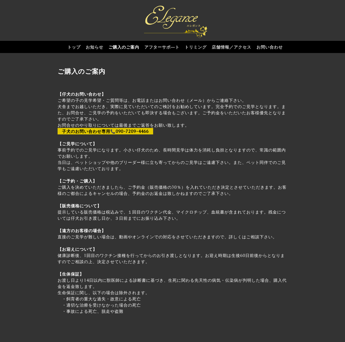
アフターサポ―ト (161, 47)
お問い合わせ (269, 47)
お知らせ (94, 47)
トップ (74, 47)
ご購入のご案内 (123, 47)
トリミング (196, 47)
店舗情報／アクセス (231, 47)
